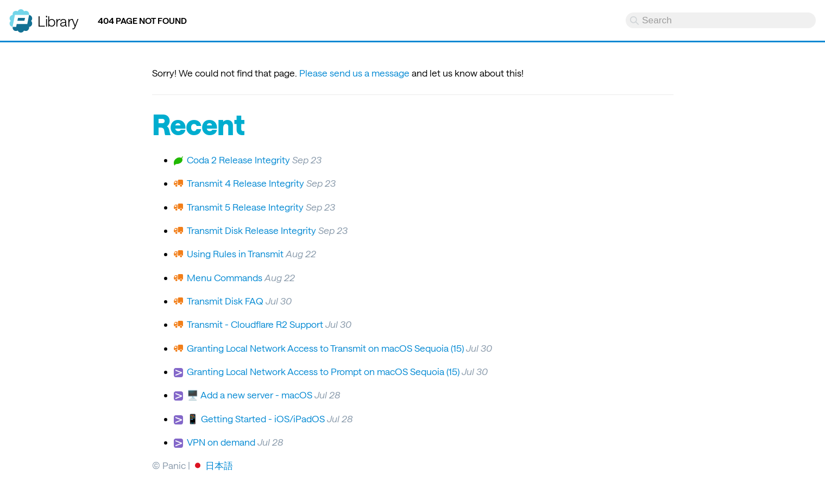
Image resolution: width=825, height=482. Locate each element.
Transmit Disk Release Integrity (251, 230)
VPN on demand (221, 441)
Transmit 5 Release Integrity (245, 206)
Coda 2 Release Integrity (238, 159)
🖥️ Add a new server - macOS (249, 394)
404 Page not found (142, 21)
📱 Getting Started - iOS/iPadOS (256, 418)
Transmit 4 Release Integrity (245, 182)
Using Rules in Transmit (235, 253)
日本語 (219, 465)
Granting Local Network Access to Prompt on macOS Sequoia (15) (323, 371)
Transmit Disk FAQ (225, 300)
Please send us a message (354, 72)
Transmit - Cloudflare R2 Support (255, 324)
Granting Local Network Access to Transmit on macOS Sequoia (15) (325, 348)
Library (58, 21)
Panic (21, 16)
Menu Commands (224, 277)
